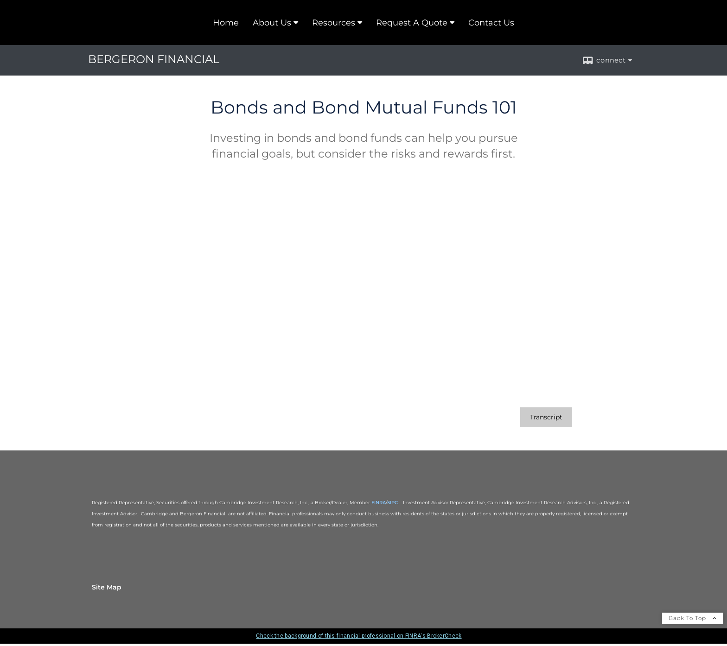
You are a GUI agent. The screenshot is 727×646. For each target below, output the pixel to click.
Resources (333, 23)
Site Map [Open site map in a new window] (106, 587)
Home (226, 23)
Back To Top (693, 617)
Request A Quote (411, 23)
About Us (272, 23)
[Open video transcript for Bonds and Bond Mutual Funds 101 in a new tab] (546, 417)
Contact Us (491, 23)
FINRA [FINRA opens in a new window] (378, 503)
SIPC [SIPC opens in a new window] (392, 503)
